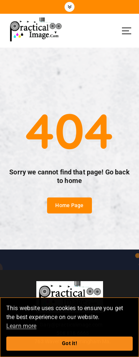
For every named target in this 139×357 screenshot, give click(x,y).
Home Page (69, 205)
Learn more (21, 325)
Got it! (69, 343)
